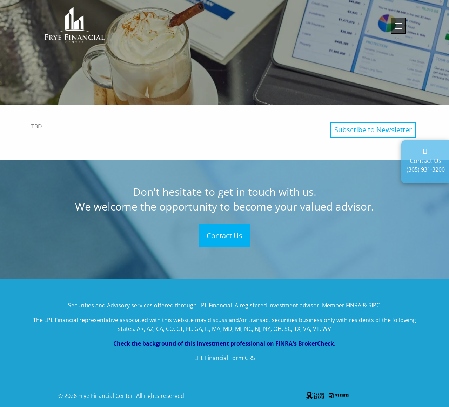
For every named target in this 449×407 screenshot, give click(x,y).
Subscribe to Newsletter (373, 129)
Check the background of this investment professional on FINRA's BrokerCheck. (224, 343)
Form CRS (242, 358)
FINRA (353, 305)
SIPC (374, 305)
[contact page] (425, 151)
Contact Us (224, 235)
